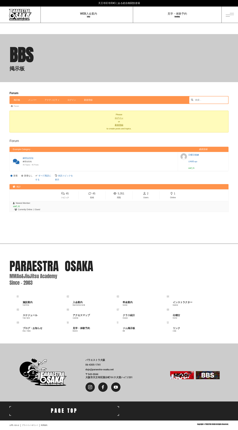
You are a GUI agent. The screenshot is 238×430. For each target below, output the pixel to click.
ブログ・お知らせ (32, 329)
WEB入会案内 (88, 15)
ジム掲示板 (129, 329)
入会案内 (79, 303)
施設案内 (28, 303)
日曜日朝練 (193, 155)
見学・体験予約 (177, 15)
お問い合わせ (14, 425)
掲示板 (17, 100)
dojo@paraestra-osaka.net (99, 369)
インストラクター (182, 303)
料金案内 (128, 303)
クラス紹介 (129, 316)
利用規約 (44, 425)
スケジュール (30, 316)
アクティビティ (52, 100)
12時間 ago (192, 161)
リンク (176, 329)
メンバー (32, 100)
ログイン (72, 100)
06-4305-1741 (93, 364)
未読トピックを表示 (64, 177)
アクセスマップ (81, 316)
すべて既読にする (43, 177)
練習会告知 (28, 158)
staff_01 (191, 168)
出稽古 (176, 316)
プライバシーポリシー (30, 425)
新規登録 (88, 100)
